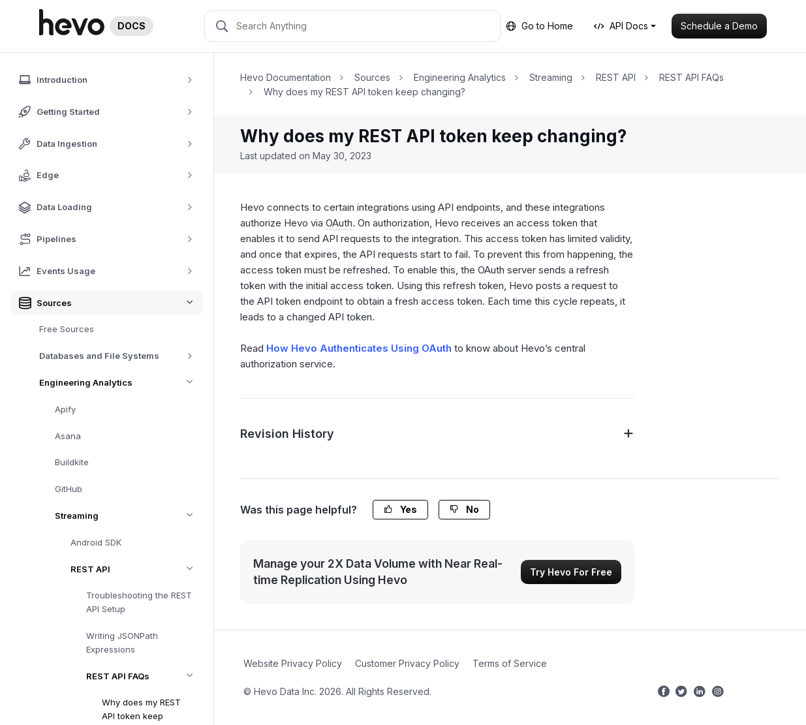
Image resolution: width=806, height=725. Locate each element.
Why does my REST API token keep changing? (364, 91)
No (464, 509)
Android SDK (95, 542)
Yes (400, 509)
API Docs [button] (621, 25)
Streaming (129, 516)
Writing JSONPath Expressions (122, 642)
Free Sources (66, 329)
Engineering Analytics (121, 383)
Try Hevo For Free (571, 572)
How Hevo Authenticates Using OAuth (359, 348)
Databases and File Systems (120, 356)
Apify (65, 409)
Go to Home (539, 25)
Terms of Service (510, 663)
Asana (68, 436)
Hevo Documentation (285, 77)
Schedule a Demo (719, 25)
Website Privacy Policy (292, 663)
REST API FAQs (144, 676)
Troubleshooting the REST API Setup (139, 602)
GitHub (68, 489)
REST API (136, 569)
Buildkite (72, 462)
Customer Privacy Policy (407, 663)
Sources (372, 77)
